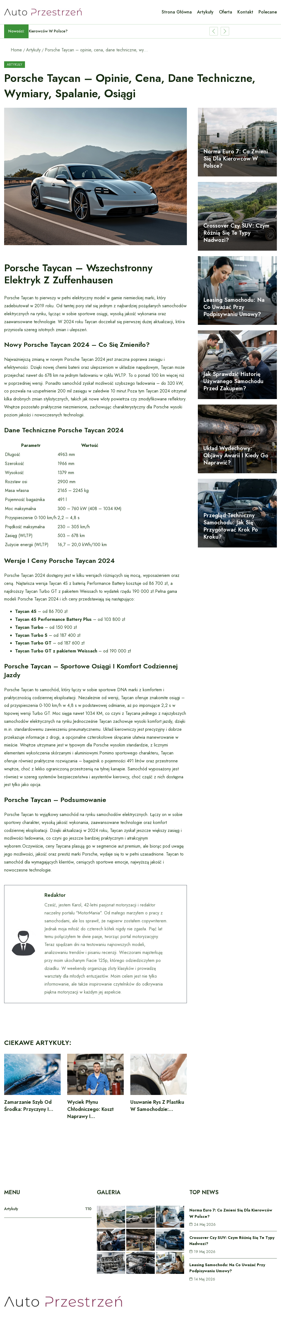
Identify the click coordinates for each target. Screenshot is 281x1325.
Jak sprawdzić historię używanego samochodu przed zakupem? (233, 381)
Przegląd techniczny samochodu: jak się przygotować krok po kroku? (230, 526)
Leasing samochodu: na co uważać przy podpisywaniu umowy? (234, 307)
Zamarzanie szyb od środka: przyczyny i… (28, 1106)
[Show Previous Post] (213, 31)
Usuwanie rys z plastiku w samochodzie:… (157, 1106)
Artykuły (33, 50)
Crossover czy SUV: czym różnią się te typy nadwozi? (236, 233)
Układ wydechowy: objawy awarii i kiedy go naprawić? (235, 455)
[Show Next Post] (225, 31)
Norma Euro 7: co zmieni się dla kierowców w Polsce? (235, 159)
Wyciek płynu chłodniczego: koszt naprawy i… (90, 1109)
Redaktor (55, 895)
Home (16, 50)
